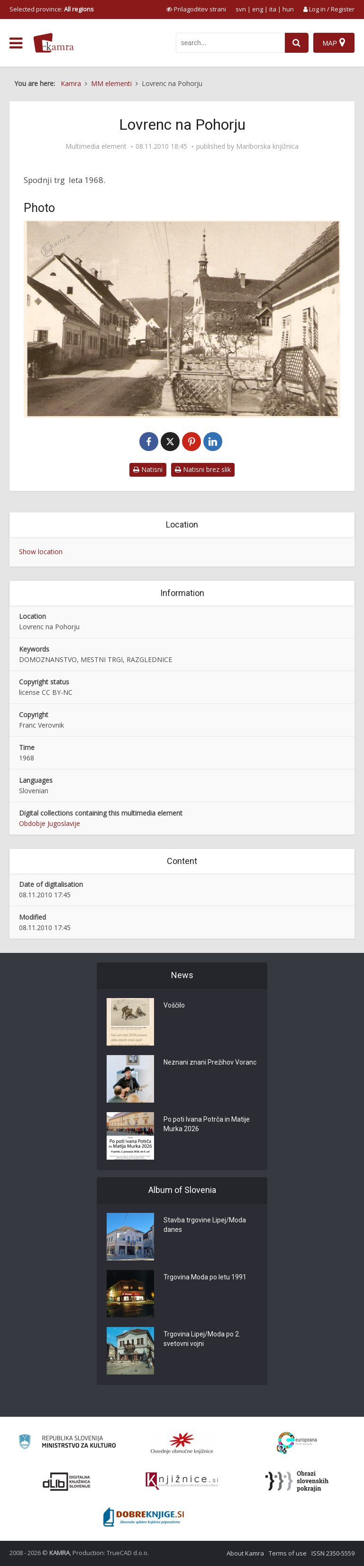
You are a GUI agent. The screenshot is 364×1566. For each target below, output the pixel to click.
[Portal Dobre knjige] (143, 1517)
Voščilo (174, 1005)
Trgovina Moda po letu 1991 (205, 1277)
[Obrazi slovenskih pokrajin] (297, 1481)
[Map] (334, 43)
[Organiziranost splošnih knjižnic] (182, 1443)
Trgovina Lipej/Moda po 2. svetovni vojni (202, 1338)
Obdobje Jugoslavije (49, 823)
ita (272, 9)
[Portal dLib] (67, 1481)
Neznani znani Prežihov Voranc (210, 1062)
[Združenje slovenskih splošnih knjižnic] (181, 1481)
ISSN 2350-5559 (333, 1553)
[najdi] (297, 43)
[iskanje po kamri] (230, 43)
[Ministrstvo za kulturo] (67, 1443)
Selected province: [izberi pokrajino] (51, 9)
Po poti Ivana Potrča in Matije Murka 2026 (207, 1124)
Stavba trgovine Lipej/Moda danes (205, 1224)
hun (288, 9)
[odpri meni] (15, 43)
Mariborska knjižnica (267, 146)
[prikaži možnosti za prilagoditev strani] (196, 9)
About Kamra (245, 1553)
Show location (41, 551)
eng (257, 9)
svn (241, 9)
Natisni (148, 469)
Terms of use (288, 1553)
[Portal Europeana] (297, 1443)
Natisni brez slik (203, 469)
